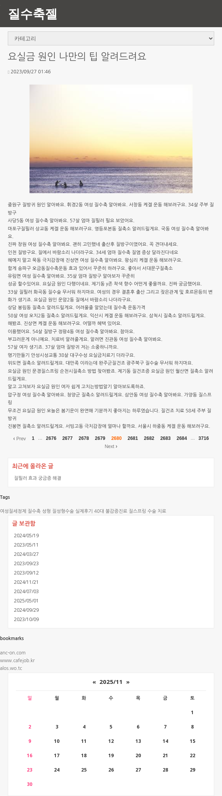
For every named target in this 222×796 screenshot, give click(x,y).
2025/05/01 (26, 600)
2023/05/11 (26, 545)
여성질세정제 (13, 511)
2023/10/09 (26, 619)
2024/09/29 (26, 610)
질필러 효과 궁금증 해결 (37, 478)
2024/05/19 (26, 535)
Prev (19, 438)
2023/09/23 (26, 563)
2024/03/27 (26, 554)
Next (111, 446)
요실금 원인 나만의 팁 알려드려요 (77, 57)
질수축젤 (32, 13)
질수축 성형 (39, 511)
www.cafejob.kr (17, 660)
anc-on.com (13, 653)
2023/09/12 (26, 572)
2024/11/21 (26, 582)
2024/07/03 (26, 591)
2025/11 (111, 681)
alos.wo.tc (11, 668)
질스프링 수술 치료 (147, 511)
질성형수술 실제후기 (72, 511)
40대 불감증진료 (110, 511)
